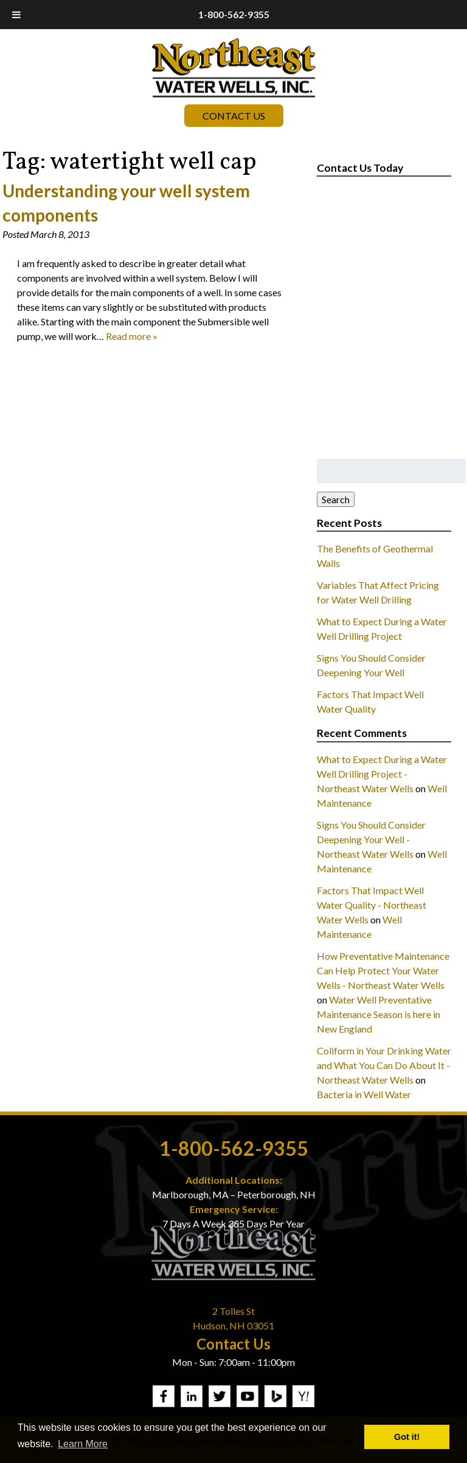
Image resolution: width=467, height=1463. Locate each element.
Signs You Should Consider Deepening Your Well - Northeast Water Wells (371, 839)
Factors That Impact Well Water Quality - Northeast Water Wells (371, 904)
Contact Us (233, 115)
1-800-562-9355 (233, 14)
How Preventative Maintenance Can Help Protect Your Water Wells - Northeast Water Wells (383, 970)
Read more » (131, 336)
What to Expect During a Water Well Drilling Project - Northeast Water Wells (382, 773)
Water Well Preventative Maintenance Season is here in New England (378, 1014)
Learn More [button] (83, 1444)
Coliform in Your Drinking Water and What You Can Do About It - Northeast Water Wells (384, 1065)
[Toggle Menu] (16, 14)
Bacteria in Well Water (364, 1094)
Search (336, 499)
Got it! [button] (407, 1437)
